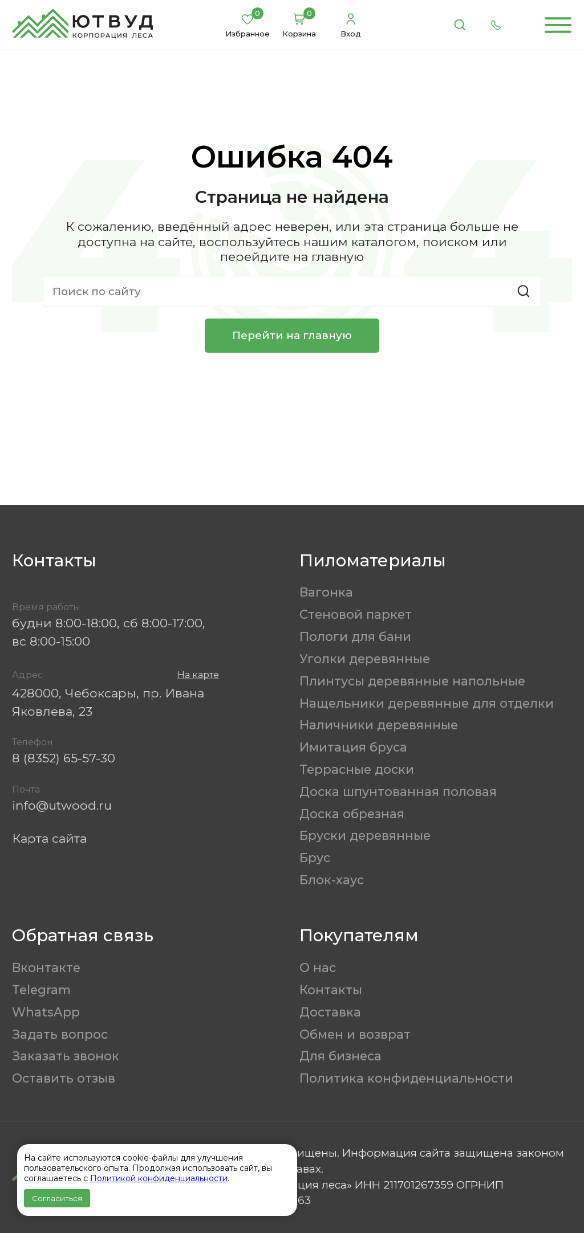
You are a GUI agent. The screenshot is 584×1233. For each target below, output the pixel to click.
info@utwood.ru (62, 805)
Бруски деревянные (365, 835)
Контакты (330, 989)
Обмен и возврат (355, 1034)
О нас (317, 967)
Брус (314, 857)
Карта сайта (49, 838)
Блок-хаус (331, 879)
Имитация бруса (353, 747)
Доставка (330, 1012)
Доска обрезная (351, 813)
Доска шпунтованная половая (398, 791)
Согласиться (57, 1198)
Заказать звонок (65, 1055)
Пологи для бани (355, 636)
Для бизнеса (340, 1055)
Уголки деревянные (364, 658)
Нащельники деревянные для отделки (426, 703)
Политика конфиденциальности (406, 1078)
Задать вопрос (60, 1034)
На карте (198, 674)
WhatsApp (46, 1012)
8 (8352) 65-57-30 (63, 757)
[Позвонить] (495, 25)
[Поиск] (459, 25)
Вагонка (326, 592)
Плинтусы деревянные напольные (412, 680)
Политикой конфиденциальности (159, 1178)
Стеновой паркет (355, 614)
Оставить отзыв (63, 1078)
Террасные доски (356, 769)
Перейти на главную (292, 335)
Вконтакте (46, 967)
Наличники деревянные (378, 724)
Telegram (41, 989)
